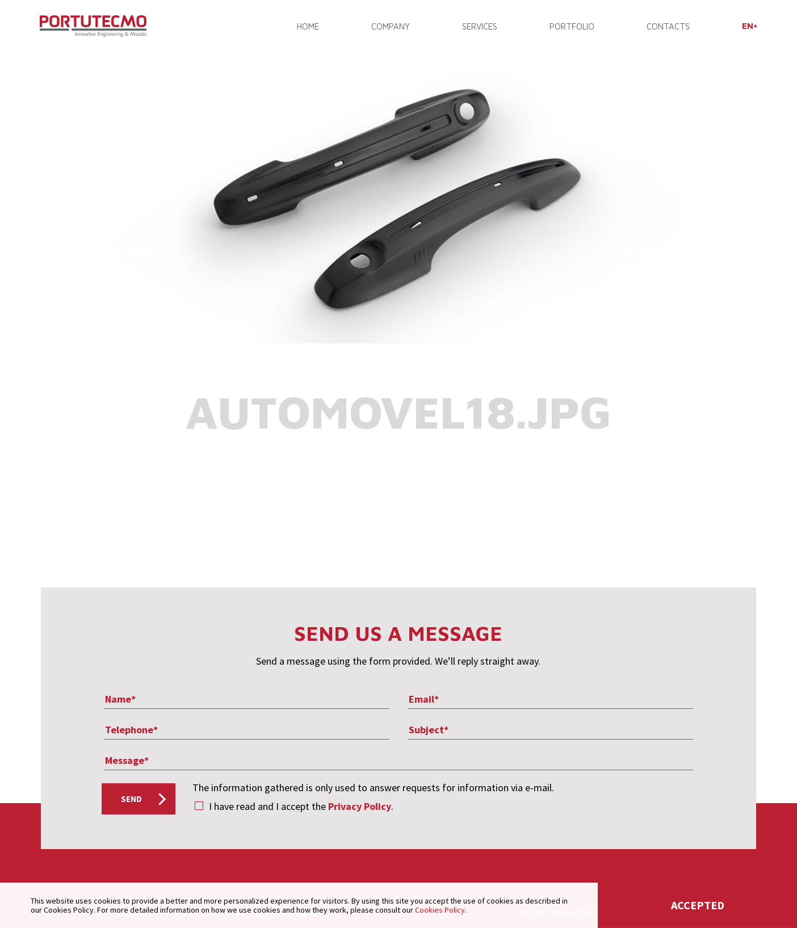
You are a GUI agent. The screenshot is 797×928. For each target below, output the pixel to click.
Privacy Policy (359, 806)
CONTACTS (667, 27)
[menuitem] (748, 26)
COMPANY (390, 27)
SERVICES (479, 27)
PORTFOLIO (571, 27)
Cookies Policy (440, 910)
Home (308, 27)
